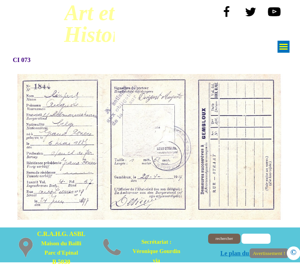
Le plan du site (240, 253)
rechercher (224, 238)
